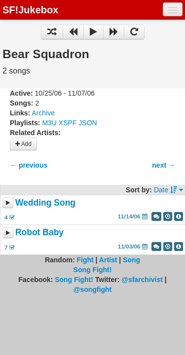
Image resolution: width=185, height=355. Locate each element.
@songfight (92, 289)
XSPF (68, 123)
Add (23, 144)
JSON (87, 123)
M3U (49, 123)
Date (168, 190)
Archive (43, 113)
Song (131, 260)
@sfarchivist (142, 280)
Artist (108, 260)
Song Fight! (93, 270)
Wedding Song (45, 203)
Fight (84, 260)
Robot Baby (39, 233)
